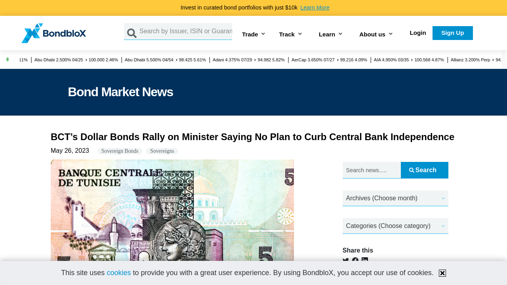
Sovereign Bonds (119, 151)
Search (422, 170)
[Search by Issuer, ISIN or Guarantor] (185, 31)
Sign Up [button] (452, 32)
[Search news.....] (372, 170)
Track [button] (287, 34)
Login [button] (418, 32)
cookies (119, 273)
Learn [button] (327, 34)
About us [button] (372, 34)
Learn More (315, 7)
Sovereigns (162, 151)
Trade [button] (250, 34)
